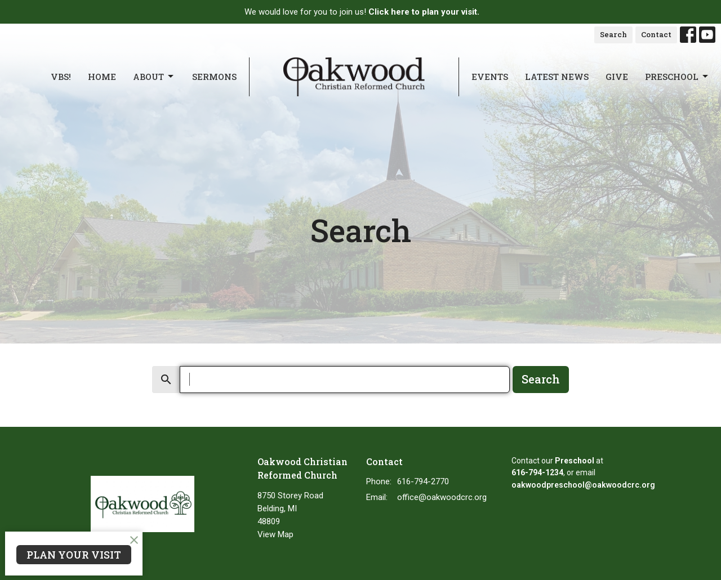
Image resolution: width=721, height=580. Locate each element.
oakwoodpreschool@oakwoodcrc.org (583, 484)
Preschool (677, 77)
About (154, 77)
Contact (656, 34)
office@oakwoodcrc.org (442, 497)
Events (489, 76)
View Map (275, 534)
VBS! (61, 76)
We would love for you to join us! (361, 12)
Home (102, 76)
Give (617, 76)
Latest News (557, 76)
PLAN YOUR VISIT (73, 554)
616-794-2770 (423, 481)
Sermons (214, 76)
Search (613, 34)
